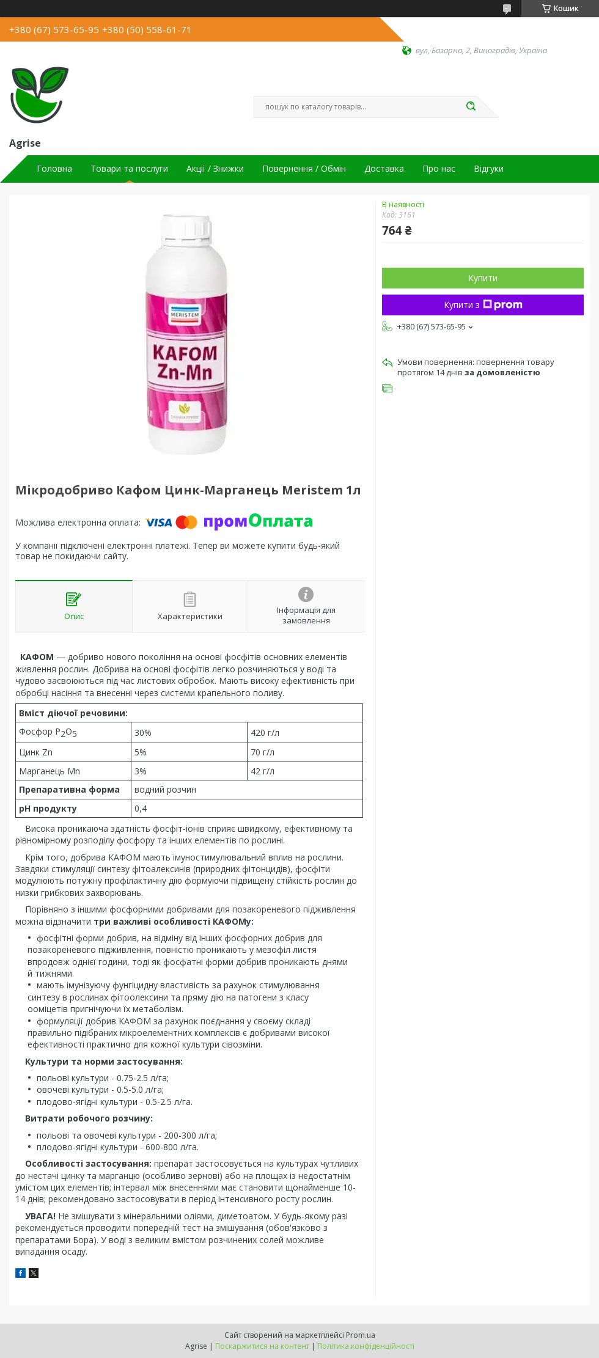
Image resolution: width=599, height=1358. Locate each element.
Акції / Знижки (215, 168)
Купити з (483, 304)
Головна (54, 168)
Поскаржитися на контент (262, 1346)
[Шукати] (470, 107)
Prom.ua (360, 1335)
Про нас (438, 168)
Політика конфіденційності (365, 1346)
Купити (483, 278)
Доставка (384, 168)
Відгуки (489, 168)
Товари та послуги (129, 168)
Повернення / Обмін (304, 168)
